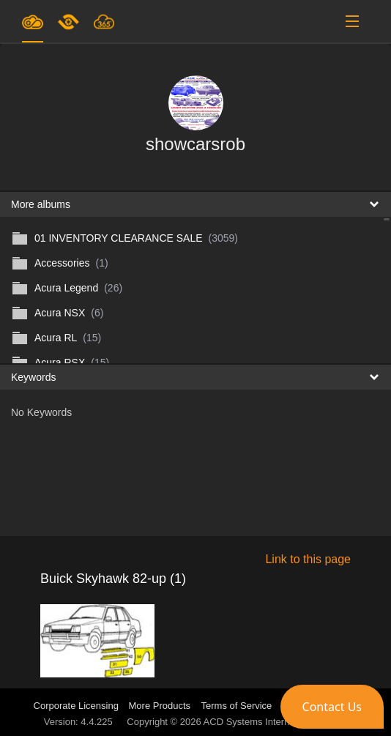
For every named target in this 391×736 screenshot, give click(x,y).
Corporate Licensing (78, 705)
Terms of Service (236, 705)
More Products (160, 705)
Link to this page (308, 559)
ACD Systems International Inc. (270, 721)
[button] (332, 707)
